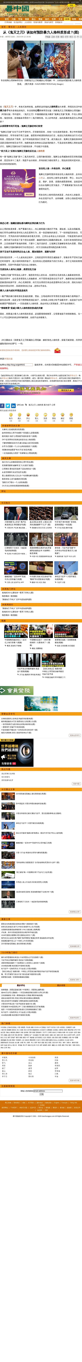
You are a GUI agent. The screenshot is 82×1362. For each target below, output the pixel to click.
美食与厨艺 (48, 22)
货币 (73, 1035)
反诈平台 (17, 582)
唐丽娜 (34, 528)
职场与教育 (38, 22)
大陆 (14, 19)
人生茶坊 (28, 22)
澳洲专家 (60, 556)
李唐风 (57, 1066)
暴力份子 (47, 405)
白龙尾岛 (61, 1040)
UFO (75, 1030)
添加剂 (13, 646)
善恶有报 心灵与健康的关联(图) (14, 479)
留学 (35, 1042)
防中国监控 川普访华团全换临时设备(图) (31, 803)
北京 (44, 1037)
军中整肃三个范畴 (61, 677)
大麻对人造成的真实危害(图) (13, 429)
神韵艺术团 (23, 1108)
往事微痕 (49, 1030)
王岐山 (8, 1032)
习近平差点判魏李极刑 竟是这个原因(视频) (17, 960)
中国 (33, 556)
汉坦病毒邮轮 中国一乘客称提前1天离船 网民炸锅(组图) (22, 995)
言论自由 (11, 1042)
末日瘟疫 (71, 646)
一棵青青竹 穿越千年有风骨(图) (13, 727)
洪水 (25, 1030)
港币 (9, 1037)
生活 (67, 19)
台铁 (73, 1027)
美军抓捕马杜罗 (7, 780)
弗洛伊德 (70, 1030)
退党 (65, 1030)
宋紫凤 (4, 1057)
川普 (63, 582)
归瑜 (56, 1060)
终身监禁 (39, 675)
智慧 (59, 1045)
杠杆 (61, 1035)
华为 (2, 1035)
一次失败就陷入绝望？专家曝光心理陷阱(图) (19, 453)
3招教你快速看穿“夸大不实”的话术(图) (17, 450)
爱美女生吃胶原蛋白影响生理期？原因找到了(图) (19, 924)
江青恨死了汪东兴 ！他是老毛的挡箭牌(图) (32, 902)
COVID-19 (37, 1027)
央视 (21, 1042)
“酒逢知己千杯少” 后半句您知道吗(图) (17, 599)
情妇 (79, 1032)
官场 (20, 19)
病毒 (32, 1027)
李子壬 (4, 1076)
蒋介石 (15, 1045)
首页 (7, 19)
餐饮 (33, 648)
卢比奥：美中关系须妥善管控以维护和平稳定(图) (19, 932)
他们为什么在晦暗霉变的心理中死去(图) (18, 462)
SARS (71, 1040)
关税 (21, 1032)
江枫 (56, 1074)
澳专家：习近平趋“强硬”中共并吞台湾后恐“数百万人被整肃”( (66, 550)
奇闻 (74, 19)
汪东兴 (27, 554)
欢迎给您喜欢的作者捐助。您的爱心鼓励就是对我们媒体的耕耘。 (26, 350)
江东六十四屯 (40, 1040)
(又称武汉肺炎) (12, 1027)
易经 (49, 1045)
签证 (46, 1042)
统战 (63, 528)
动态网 (39, 1110)
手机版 (47, 37)
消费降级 (39, 648)
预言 (70, 1045)
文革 (5, 1047)
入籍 (53, 1042)
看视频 (48, 1108)
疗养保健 (8, 22)
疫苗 (21, 1030)
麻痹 (67, 528)
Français (65, 1103)
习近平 (66, 556)
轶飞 (4, 1063)
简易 (56, 1057)
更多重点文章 (75, 912)
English (56, 1103)
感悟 (63, 1045)
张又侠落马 (5, 777)
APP (22, 582)
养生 (9, 1047)
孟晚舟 (17, 1032)
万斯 (30, 1032)
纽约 (47, 19)
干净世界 (13, 1108)
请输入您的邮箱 (26, 1091)
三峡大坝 (3, 1030)
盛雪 (30, 1068)
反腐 (9, 1035)
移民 (28, 1042)
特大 (71, 37)
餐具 (8, 646)
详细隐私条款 (55, 5)
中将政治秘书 (50, 677)
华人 (25, 1042)
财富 (24, 1037)
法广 (30, 1035)
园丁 (4, 1068)
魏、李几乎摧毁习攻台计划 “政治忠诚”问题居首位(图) (21, 974)
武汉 (40, 582)
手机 (66, 1045)
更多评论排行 (75, 1018)
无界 (46, 1110)
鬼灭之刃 (8, 106)
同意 (71, 5)
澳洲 (73, 1042)
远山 (30, 1063)
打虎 (12, 1035)
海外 (64, 1042)
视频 (3, 621)
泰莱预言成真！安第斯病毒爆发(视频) (15, 977)
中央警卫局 (16, 554)
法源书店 (33, 1108)
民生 (60, 1042)
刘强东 (49, 1037)
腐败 (5, 1035)
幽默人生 (55, 1045)
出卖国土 (62, 1027)
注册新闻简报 (8, 1086)
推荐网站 (5, 1108)
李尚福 (32, 675)
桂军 (2, 1045)
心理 (41, 178)
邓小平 (25, 1045)
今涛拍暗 (32, 1057)
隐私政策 (48, 1103)
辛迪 (56, 1076)
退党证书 (77, 1108)
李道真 (31, 1060)
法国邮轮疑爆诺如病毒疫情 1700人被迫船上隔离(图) (20, 929)
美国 (27, 19)
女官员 (39, 528)
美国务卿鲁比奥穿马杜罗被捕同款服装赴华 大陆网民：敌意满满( (41, 550)
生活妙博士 (18, 22)
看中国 (18, 10)
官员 (43, 528)
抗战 (5, 1045)
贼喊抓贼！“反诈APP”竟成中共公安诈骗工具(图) (34, 843)
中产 (27, 1037)
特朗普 (23, 1027)
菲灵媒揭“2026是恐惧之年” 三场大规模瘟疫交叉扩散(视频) (23, 1007)
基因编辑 (3, 1040)
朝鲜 (43, 1035)
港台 (34, 19)
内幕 (63, 1032)
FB (40, 1035)
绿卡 (56, 1042)
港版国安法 (35, 1030)
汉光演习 (43, 1030)
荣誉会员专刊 (8, 714)
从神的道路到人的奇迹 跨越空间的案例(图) (17, 719)
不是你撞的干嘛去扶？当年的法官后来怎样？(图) (19, 730)
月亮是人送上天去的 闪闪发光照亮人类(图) (32, 882)
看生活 (11, 27)
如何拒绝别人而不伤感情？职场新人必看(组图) (20, 433)
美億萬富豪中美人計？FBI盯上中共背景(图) (17, 941)
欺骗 (70, 528)
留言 (62, 37)
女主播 (17, 1042)
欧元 (2, 1037)
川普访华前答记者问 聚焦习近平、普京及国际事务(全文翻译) (38, 813)
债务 (58, 1035)
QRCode (20, 405)
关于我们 (31, 1103)
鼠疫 (58, 646)
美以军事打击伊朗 (8, 774)
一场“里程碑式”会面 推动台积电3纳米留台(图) (18, 724)
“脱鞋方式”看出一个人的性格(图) (15, 482)
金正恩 (3, 1032)
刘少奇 (33, 1045)
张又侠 (53, 1027)
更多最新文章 (75, 946)
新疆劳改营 (4, 1042)
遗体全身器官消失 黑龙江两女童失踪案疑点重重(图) (20, 998)
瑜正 (30, 1074)
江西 (8, 582)
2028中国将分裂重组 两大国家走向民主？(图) (18, 935)
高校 (44, 582)
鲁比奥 (49, 556)
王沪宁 (45, 1032)
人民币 (78, 1035)
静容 (30, 1071)
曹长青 (31, 1076)
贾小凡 (4, 1060)
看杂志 (40, 1108)
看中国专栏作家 (9, 1053)
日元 (5, 1037)
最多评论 (21, 985)
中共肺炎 (3, 1027)
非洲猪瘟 (65, 1037)
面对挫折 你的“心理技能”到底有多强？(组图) (19, 436)
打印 (66, 37)
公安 (12, 582)
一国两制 (26, 1035)
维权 (13, 1040)
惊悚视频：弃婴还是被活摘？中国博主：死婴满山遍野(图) (22, 990)
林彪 (29, 1045)
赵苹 (56, 1068)
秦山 (4, 1071)
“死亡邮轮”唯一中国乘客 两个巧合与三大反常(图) (34, 872)
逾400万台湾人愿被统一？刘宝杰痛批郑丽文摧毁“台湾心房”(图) (24, 992)
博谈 (40, 19)
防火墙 (9, 1040)
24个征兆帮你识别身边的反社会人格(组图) (18, 440)
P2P (73, 1037)
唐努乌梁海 (49, 1040)
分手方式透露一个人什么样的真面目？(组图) (19, 446)
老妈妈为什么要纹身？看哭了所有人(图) (18, 593)
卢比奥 (16, 528)
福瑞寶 (69, 1108)
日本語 (42, 1105)
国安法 (14, 1030)
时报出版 (9, 359)
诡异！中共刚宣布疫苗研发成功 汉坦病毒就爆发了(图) (21, 1009)
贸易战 (43, 1027)
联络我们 (17, 1103)
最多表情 (61, 985)
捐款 (24, 1103)
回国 (49, 1042)
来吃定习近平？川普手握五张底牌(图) (30, 823)
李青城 (57, 1071)
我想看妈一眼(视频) (9, 596)
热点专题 (5, 769)
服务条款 (40, 1103)
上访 (22, 1040)
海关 (39, 1042)
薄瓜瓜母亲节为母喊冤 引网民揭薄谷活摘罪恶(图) (19, 1001)
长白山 (55, 1040)
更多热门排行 (75, 980)
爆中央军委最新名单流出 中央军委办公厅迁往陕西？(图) (22, 957)
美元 (65, 1035)
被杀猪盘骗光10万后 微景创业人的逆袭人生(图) (19, 721)
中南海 (22, 554)
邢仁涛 (4, 1074)
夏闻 (56, 1063)
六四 (57, 1027)
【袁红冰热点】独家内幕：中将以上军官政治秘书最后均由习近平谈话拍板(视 (30, 971)
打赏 (57, 37)
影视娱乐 (58, 22)
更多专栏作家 (75, 1080)
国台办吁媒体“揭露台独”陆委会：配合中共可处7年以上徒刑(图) (39, 833)
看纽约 (55, 1108)
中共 (37, 556)
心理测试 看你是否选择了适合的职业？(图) (19, 469)
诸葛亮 (45, 1045)
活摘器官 (69, 1027)
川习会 (59, 528)
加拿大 (47, 1035)
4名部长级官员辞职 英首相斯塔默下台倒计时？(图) (35, 892)
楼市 (17, 1037)
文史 (61, 19)
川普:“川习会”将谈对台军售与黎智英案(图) (31, 853)
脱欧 (51, 1035)
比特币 (69, 1035)
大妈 (53, 1037)
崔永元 (54, 1032)
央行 (54, 1035)
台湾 (74, 556)
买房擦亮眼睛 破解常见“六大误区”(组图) (17, 465)
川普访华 (10, 528)
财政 (20, 1037)
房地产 (13, 1037)
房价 (56, 1037)
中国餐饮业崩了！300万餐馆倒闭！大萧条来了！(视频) (40, 642)
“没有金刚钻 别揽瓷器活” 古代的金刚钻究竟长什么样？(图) (37, 862)
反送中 (71, 1032)
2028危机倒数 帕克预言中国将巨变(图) (15, 966)
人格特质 (40, 151)
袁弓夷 (29, 1030)
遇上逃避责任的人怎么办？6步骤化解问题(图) (20, 476)
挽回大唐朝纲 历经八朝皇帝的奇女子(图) (16, 733)
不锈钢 (18, 646)
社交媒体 (36, 1035)
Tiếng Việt (73, 1103)
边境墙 (26, 1032)
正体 (53, 37)
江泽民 (49, 1032)
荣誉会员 (73, 375)
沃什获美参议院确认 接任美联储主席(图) (31, 794)
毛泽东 (9, 554)
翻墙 (33, 582)
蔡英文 (40, 1037)
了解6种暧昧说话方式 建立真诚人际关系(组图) (20, 443)
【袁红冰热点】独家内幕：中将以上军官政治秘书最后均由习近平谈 (53, 671)
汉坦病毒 (64, 646)
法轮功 (27, 1040)
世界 (54, 19)
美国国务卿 (43, 556)
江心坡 (67, 1040)
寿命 (2, 1047)
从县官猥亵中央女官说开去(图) (14, 472)
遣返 (42, 1042)
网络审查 (33, 1040)
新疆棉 (9, 1030)
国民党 (61, 1030)
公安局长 (49, 528)
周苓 (4, 1066)
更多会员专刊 (75, 735)
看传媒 (62, 1108)
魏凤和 (27, 675)
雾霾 (76, 1037)
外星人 (78, 1045)
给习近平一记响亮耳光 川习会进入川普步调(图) (18, 969)
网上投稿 (8, 1103)
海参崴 (32, 1037)
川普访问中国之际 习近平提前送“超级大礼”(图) (18, 1004)
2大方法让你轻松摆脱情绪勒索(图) (15, 486)
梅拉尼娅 (22, 528)
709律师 (18, 1040)
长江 (18, 1030)
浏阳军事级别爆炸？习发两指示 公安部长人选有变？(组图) (23, 963)
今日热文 (5, 503)
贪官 (75, 1032)
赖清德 (13, 1032)
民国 (76, 1042)
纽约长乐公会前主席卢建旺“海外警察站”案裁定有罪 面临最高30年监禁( (27, 938)
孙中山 (10, 1045)
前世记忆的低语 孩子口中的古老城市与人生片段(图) (20, 927)
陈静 (30, 1066)
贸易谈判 (39, 1032)
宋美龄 (20, 1045)
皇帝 (41, 1045)
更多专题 (76, 784)
